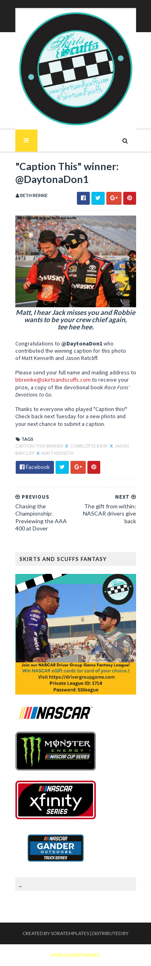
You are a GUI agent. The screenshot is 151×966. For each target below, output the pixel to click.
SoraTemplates (70, 933)
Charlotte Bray (89, 445)
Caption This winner (39, 445)
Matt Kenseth (57, 453)
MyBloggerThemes (75, 955)
